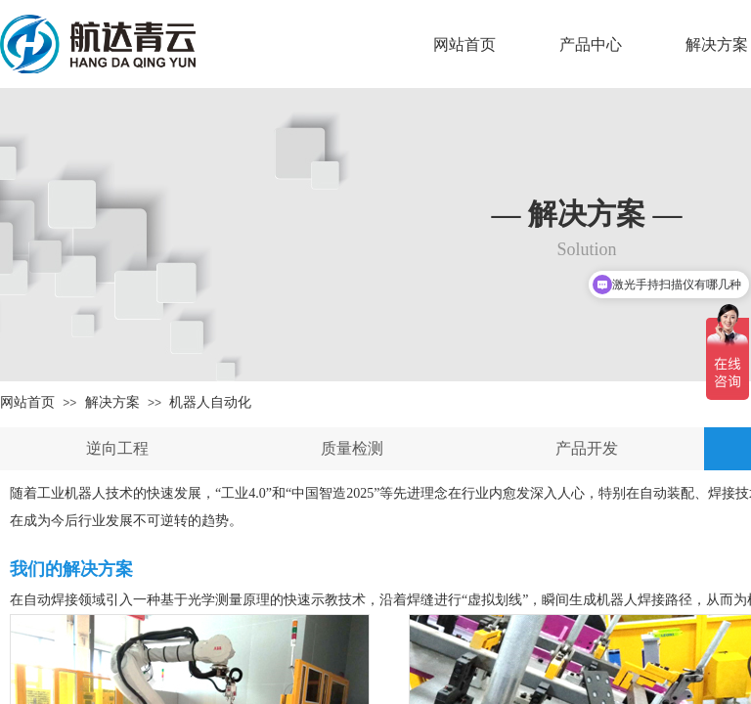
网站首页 (464, 44)
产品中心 (590, 44)
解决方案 (112, 402)
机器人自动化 (210, 402)
